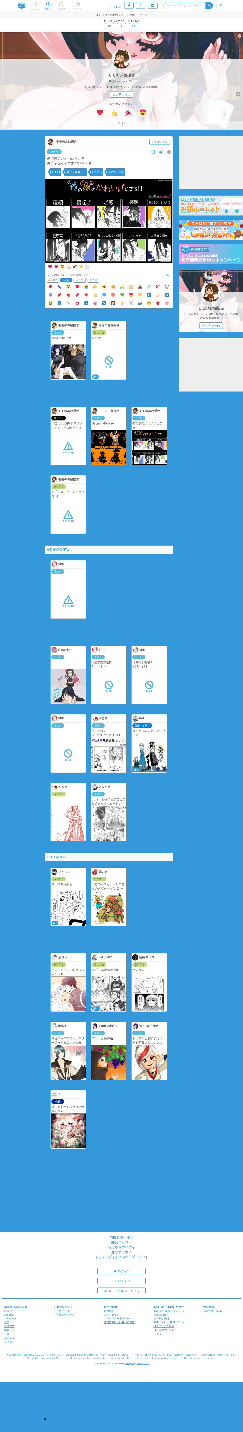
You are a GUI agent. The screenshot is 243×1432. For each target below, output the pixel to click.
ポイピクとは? (62, 1311)
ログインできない (163, 1326)
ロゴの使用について (164, 1330)
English (8, 1311)
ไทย (6, 1334)
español (9, 1314)
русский (9, 1338)
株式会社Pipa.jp (212, 1311)
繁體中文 (9, 1330)
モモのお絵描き (121, 75)
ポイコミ (158, 1334)
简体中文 (9, 1326)
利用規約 (109, 1311)
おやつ (79, 280)
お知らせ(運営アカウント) (168, 1311)
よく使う (53, 280)
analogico (129, 1363)
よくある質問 (161, 1318)
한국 (6, 1322)
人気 (66, 280)
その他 (93, 280)
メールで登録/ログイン (122, 1290)
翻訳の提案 (20, 1307)
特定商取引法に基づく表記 (119, 1322)
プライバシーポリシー (116, 1318)
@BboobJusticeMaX (123, 81)
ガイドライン (111, 1314)
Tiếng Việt (10, 1318)
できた (54, 152)
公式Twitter (160, 1314)
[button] (45, 1419)
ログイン (121, 1271)
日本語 (8, 1341)
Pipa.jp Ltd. (143, 1363)
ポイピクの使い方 (64, 1314)
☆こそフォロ (121, 95)
